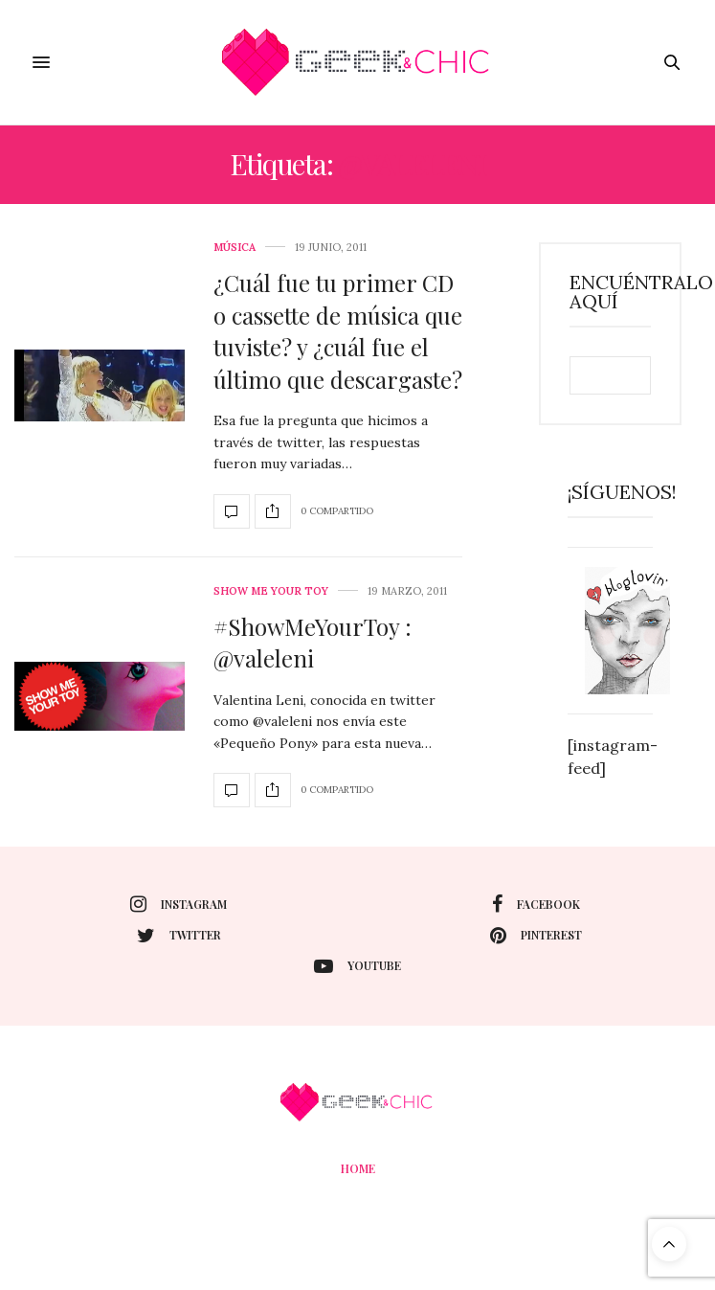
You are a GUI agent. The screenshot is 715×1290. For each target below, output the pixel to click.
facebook (536, 904)
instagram (178, 904)
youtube (357, 966)
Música (234, 247)
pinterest (536, 935)
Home (358, 1168)
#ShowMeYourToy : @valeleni (312, 642)
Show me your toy (270, 591)
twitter (179, 935)
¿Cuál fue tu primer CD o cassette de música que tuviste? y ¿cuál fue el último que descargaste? (337, 331)
